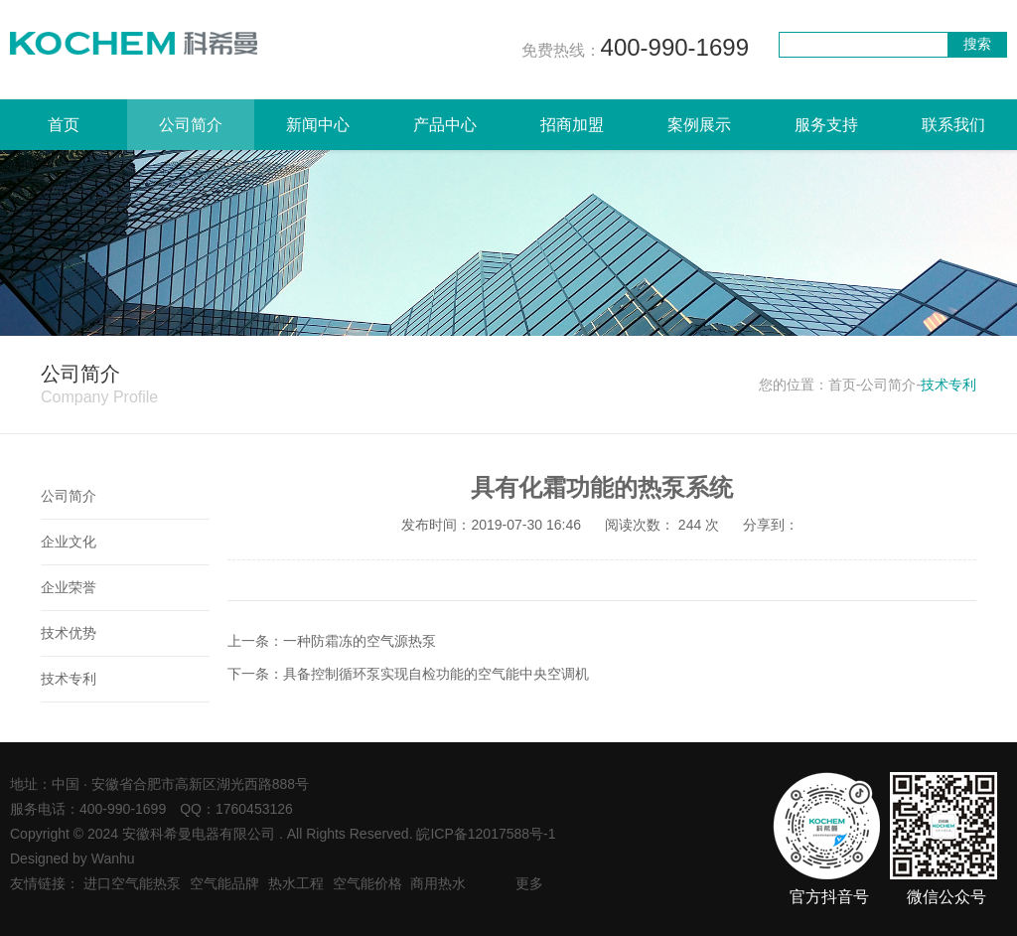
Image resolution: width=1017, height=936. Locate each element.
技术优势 (68, 633)
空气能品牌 (224, 883)
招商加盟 (572, 124)
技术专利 (68, 679)
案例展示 (699, 124)
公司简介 (190, 124)
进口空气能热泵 (132, 883)
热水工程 (296, 883)
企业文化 (68, 541)
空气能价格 (367, 883)
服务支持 (826, 124)
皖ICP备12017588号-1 (485, 834)
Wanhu (113, 858)
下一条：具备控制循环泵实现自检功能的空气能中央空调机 (408, 674)
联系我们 (953, 124)
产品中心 (445, 124)
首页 (63, 124)
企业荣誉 (68, 587)
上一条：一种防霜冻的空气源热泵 (331, 641)
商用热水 (438, 883)
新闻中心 (318, 124)
